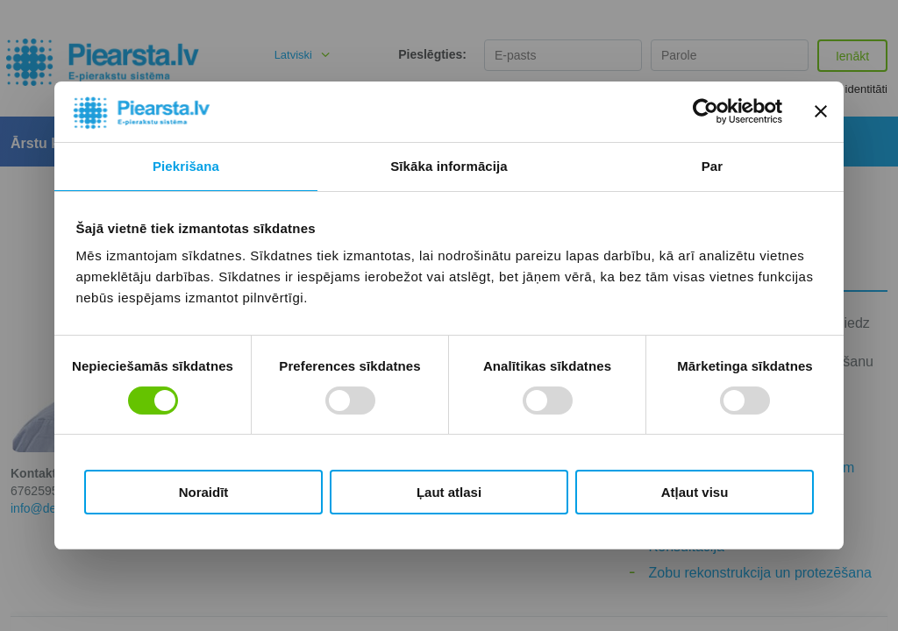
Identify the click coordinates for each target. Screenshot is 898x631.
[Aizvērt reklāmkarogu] (821, 111)
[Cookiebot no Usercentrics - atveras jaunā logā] (705, 111)
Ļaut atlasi (449, 492)
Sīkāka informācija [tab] (449, 166)
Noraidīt (204, 492)
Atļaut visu (695, 492)
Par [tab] (712, 166)
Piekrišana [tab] (186, 166)
